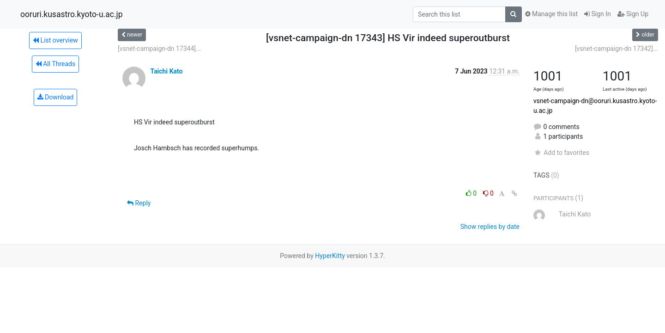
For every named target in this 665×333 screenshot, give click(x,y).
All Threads (55, 64)
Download (55, 97)
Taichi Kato (166, 71)
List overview (55, 40)
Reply (139, 203)
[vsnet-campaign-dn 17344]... (159, 48)
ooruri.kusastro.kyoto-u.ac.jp (71, 14)
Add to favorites (561, 152)
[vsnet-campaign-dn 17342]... (616, 48)
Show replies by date (490, 226)
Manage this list (551, 14)
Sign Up (632, 14)
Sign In (597, 14)
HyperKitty (330, 255)
